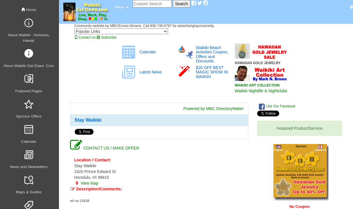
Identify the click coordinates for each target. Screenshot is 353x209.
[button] (122, 7)
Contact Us (85, 37)
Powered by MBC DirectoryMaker (213, 108)
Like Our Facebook (277, 106)
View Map (86, 183)
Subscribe (107, 37)
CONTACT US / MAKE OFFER (104, 148)
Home (28, 10)
